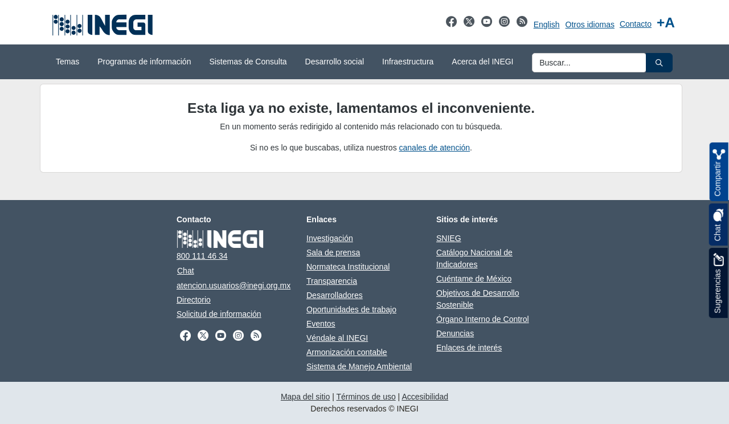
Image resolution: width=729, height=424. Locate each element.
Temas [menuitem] (67, 61)
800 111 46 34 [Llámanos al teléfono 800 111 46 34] (202, 255)
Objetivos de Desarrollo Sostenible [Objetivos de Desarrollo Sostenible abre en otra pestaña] (477, 298)
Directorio (194, 299)
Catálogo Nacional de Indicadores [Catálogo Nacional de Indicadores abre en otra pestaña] (474, 258)
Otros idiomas (590, 24)
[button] (659, 62)
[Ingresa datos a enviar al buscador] (589, 62)
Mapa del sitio (305, 396)
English (547, 24)
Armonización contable (346, 352)
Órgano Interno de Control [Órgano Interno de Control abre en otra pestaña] (482, 319)
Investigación (329, 238)
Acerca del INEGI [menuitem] (482, 61)
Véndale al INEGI (337, 338)
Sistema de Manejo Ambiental (359, 366)
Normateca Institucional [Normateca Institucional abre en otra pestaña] (348, 266)
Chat (185, 270)
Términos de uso (365, 396)
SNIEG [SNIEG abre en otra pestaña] (448, 238)
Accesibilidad (425, 396)
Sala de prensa (333, 252)
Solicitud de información (219, 314)
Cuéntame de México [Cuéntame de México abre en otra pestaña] (473, 278)
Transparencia (331, 281)
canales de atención (434, 147)
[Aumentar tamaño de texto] (666, 22)
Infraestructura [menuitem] (407, 61)
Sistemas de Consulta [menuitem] (247, 61)
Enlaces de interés (469, 347)
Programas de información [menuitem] (144, 61)
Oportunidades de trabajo (351, 309)
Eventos (320, 323)
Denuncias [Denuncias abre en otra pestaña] (455, 333)
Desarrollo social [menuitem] (334, 61)
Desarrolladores (334, 295)
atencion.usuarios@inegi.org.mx (233, 285)
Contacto (636, 23)
